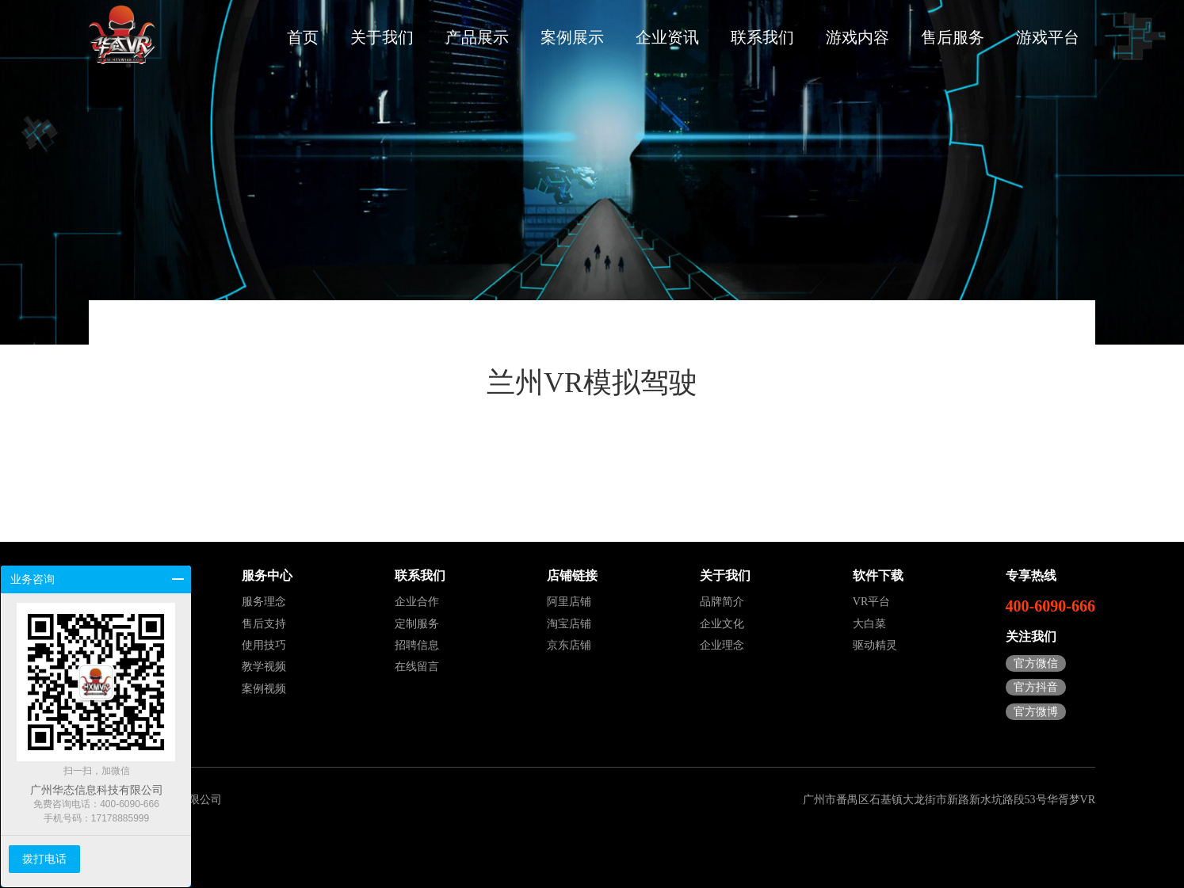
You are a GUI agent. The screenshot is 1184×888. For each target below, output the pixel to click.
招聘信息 (417, 645)
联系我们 (762, 37)
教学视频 (264, 667)
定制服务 (417, 624)
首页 (303, 37)
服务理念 (264, 602)
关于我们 (382, 37)
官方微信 (1036, 663)
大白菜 (869, 624)
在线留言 (417, 667)
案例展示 (572, 37)
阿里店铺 (569, 602)
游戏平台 (1047, 37)
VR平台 (871, 602)
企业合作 (417, 602)
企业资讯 (667, 37)
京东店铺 (569, 645)
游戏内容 (857, 37)
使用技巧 (264, 645)
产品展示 (477, 37)
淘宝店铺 (569, 624)
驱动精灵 (875, 645)
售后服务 (952, 37)
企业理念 (722, 645)
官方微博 (1036, 712)
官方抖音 (1036, 687)
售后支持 (264, 624)
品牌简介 (722, 602)
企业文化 (722, 624)
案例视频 (264, 689)
